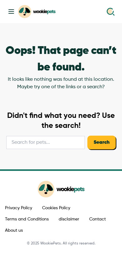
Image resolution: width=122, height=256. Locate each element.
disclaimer (69, 219)
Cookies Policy (56, 208)
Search (102, 142)
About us (14, 230)
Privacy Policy (18, 208)
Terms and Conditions (27, 219)
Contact (97, 219)
